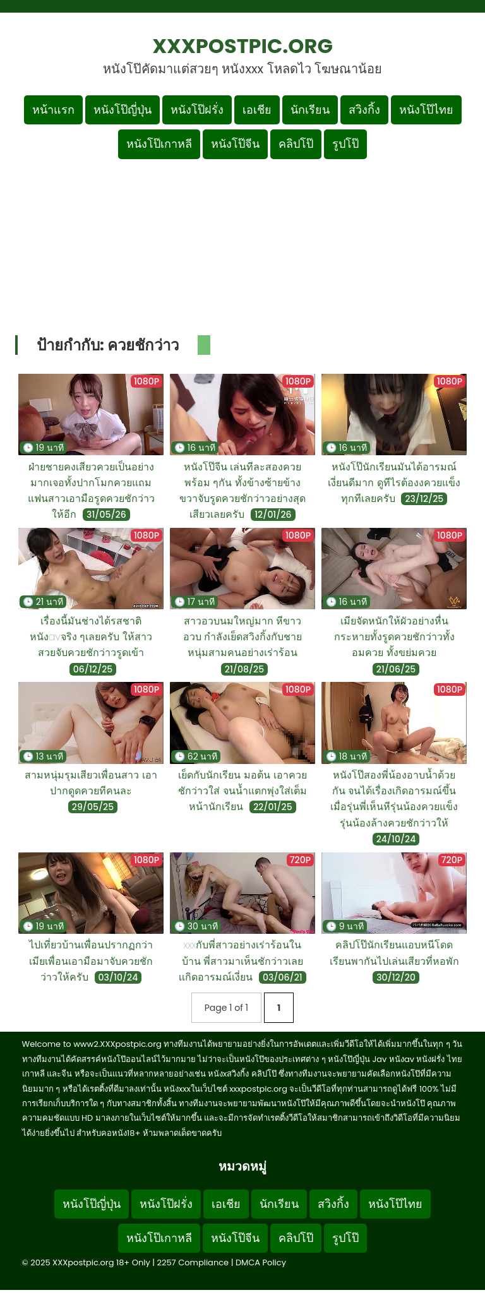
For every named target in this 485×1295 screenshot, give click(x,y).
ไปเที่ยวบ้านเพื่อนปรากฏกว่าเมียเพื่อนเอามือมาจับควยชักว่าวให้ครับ (91, 961)
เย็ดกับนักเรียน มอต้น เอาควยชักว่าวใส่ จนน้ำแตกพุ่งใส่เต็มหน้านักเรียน (242, 791)
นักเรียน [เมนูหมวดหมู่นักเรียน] (310, 109)
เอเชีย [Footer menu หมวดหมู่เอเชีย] (226, 1204)
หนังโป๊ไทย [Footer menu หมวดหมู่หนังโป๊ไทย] (395, 1204)
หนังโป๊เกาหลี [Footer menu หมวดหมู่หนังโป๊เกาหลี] (159, 1238)
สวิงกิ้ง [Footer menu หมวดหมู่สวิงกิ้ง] (333, 1204)
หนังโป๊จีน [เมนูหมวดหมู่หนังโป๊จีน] (235, 144)
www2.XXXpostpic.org (117, 1044)
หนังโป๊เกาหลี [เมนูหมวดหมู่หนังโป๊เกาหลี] (159, 144)
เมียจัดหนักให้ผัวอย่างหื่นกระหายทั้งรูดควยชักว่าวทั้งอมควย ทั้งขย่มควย (394, 637)
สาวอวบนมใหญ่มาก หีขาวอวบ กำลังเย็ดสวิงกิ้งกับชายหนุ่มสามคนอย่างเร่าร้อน (242, 637)
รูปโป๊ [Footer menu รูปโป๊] (345, 1238)
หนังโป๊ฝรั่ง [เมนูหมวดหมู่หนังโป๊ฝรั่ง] (197, 109)
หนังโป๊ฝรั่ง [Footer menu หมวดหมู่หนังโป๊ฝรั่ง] (166, 1204)
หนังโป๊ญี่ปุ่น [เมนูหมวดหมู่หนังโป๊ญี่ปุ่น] (122, 109)
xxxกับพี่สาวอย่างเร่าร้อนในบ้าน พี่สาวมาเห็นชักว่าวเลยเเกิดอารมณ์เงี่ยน (241, 961)
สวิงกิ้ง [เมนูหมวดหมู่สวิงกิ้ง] (364, 109)
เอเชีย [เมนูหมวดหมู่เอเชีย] (257, 109)
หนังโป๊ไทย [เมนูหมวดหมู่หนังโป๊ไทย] (426, 109)
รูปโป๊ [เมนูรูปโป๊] (345, 144)
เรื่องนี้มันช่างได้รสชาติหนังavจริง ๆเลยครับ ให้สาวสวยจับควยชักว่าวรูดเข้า (91, 637)
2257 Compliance (193, 1262)
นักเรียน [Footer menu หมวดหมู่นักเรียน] (279, 1204)
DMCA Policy (261, 1262)
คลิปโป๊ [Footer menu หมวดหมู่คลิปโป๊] (295, 1238)
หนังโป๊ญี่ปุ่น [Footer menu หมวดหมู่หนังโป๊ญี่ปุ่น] (92, 1204)
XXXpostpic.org (242, 46)
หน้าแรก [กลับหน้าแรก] (53, 109)
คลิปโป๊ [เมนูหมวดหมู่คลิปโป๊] (295, 144)
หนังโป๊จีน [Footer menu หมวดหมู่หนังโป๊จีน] (235, 1238)
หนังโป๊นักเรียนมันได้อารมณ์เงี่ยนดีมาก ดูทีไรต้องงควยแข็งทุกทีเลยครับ (394, 483)
